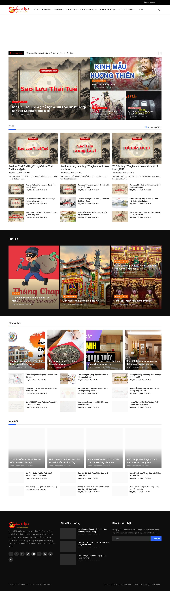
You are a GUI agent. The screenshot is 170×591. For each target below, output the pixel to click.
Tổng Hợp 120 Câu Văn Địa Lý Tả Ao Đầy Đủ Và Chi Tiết (41, 390)
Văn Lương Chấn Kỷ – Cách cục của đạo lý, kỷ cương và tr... (41, 213)
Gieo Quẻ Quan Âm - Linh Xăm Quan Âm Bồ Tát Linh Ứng (64, 461)
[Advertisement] (85, 32)
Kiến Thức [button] (47, 9)
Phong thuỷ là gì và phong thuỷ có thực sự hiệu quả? (145, 376)
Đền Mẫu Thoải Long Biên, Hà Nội (81, 301)
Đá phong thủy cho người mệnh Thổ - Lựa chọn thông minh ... (93, 390)
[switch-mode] (160, 2)
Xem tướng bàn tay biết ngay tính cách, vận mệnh (92, 557)
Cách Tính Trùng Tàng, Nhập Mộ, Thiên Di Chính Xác (145, 474)
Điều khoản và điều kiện (121, 585)
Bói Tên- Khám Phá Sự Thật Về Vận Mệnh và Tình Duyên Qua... (39, 474)
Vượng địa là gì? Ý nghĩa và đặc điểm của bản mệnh (40, 186)
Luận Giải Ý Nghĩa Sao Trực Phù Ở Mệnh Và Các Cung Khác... (107, 112)
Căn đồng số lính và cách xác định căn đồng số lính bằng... (92, 530)
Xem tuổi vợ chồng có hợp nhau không (41, 487)
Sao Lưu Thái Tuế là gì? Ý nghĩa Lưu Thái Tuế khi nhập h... (31, 168)
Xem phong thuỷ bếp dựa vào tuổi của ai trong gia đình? (93, 376)
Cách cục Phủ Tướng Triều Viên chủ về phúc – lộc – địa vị (145, 186)
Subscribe (156, 539)
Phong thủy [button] (72, 9)
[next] (160, 53)
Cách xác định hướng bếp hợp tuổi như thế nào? (41, 376)
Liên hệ (106, 585)
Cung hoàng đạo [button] (89, 9)
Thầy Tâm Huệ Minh (19, 115)
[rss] (10, 559)
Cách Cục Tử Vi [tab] (155, 127)
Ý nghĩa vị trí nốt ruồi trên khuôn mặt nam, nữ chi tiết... (93, 543)
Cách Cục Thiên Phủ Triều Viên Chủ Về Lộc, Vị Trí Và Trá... (145, 213)
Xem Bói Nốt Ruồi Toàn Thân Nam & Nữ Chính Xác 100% (93, 474)
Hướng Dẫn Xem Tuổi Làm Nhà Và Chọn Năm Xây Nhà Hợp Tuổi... (93, 488)
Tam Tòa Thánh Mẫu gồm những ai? (134, 301)
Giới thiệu (156, 585)
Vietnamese (149, 2)
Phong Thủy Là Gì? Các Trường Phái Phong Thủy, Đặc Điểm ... (144, 403)
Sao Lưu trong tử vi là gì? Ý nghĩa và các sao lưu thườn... (83, 168)
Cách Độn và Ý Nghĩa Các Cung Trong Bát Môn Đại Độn (144, 488)
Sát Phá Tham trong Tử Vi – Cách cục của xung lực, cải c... (40, 200)
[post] (49, 88)
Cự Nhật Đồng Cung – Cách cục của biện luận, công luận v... (144, 200)
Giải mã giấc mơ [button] (127, 9)
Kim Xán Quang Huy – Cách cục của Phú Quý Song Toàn (93, 200)
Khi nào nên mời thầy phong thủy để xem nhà (63, 362)
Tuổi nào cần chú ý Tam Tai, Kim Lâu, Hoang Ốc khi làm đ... (26, 362)
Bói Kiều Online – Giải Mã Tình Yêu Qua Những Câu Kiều (103, 461)
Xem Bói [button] (140, 9)
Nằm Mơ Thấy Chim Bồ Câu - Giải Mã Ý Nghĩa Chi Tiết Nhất (49, 53)
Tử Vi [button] (37, 9)
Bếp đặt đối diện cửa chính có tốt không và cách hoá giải (142, 362)
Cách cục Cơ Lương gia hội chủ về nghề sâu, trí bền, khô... (93, 186)
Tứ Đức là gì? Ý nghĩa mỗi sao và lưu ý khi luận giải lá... (135, 168)
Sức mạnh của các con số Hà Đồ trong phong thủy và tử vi (93, 403)
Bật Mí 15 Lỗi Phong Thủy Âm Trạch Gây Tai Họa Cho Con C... (41, 403)
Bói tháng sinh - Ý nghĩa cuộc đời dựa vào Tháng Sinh (142, 461)
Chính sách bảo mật (142, 585)
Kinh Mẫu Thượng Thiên (104, 84)
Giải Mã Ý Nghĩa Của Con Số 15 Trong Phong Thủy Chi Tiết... (144, 390)
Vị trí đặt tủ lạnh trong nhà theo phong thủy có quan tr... (104, 362)
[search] (159, 10)
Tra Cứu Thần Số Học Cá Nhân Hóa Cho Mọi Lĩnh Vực (25, 461)
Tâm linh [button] (59, 9)
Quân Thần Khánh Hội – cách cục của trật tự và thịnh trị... (92, 213)
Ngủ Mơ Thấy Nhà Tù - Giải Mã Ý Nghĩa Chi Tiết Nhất (142, 112)
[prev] (156, 53)
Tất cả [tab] (147, 127)
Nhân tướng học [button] (108, 9)
